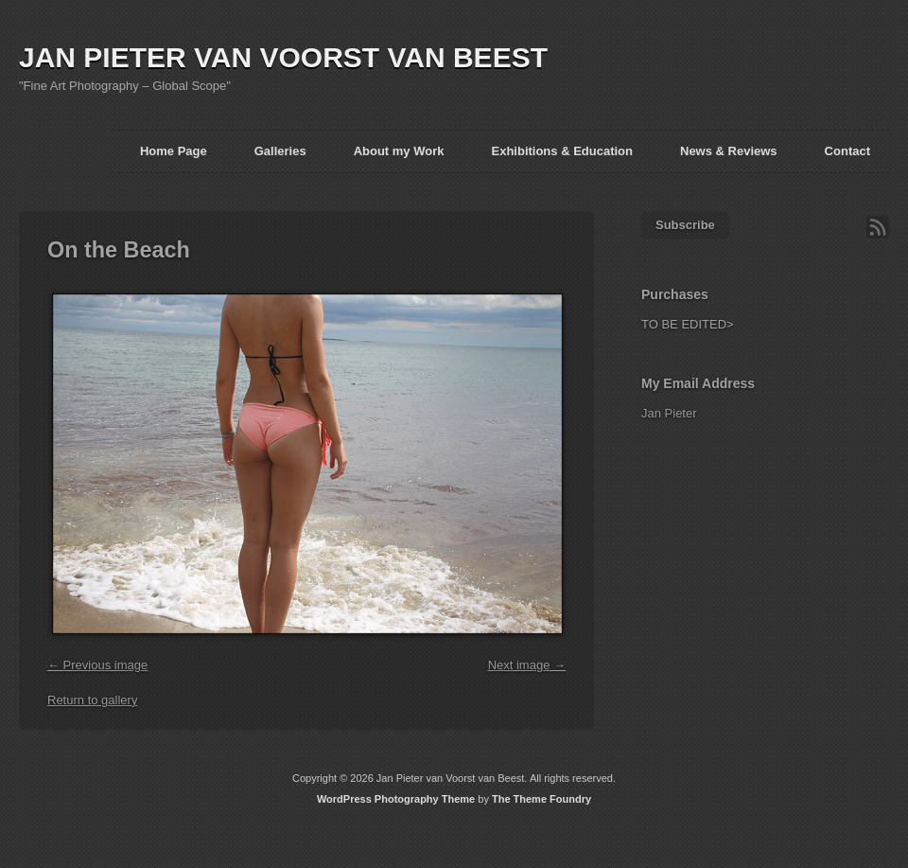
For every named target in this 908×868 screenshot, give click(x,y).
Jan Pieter (669, 413)
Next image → (527, 665)
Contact (847, 151)
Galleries (280, 151)
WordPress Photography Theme (396, 799)
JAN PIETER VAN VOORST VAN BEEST (283, 57)
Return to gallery (92, 700)
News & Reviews (728, 151)
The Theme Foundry (541, 799)
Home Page (173, 151)
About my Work (399, 151)
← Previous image (97, 665)
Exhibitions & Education (562, 151)
